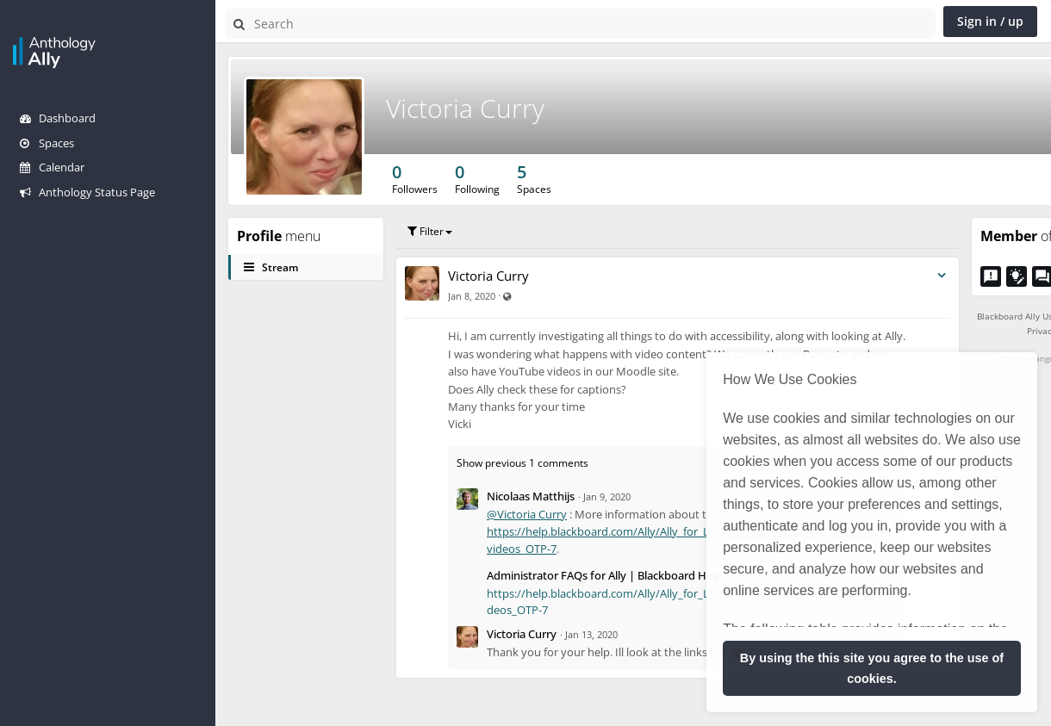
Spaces (47, 143)
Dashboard (58, 118)
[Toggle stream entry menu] (941, 276)
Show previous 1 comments (522, 463)
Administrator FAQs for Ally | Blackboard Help (604, 575)
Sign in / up (990, 21)
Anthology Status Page (87, 192)
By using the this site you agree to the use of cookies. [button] (872, 668)
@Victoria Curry (527, 514)
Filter (429, 231)
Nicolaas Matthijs (531, 496)
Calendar (52, 167)
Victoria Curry (465, 108)
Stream (271, 267)
